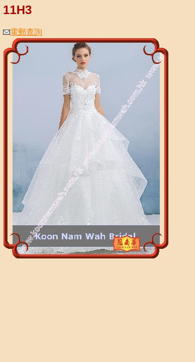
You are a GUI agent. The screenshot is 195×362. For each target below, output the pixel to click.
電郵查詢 (22, 32)
